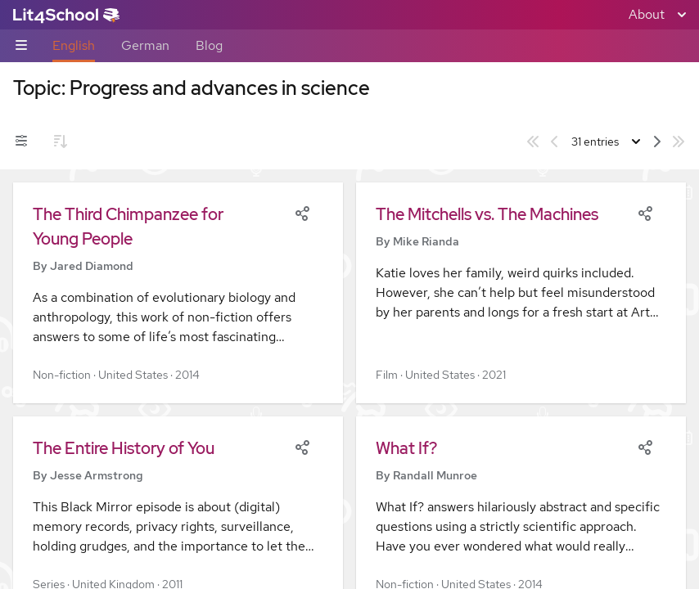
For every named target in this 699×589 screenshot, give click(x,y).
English (73, 45)
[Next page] (657, 141)
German (145, 45)
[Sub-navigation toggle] (21, 46)
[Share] (302, 212)
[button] (178, 292)
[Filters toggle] (21, 141)
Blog (209, 45)
